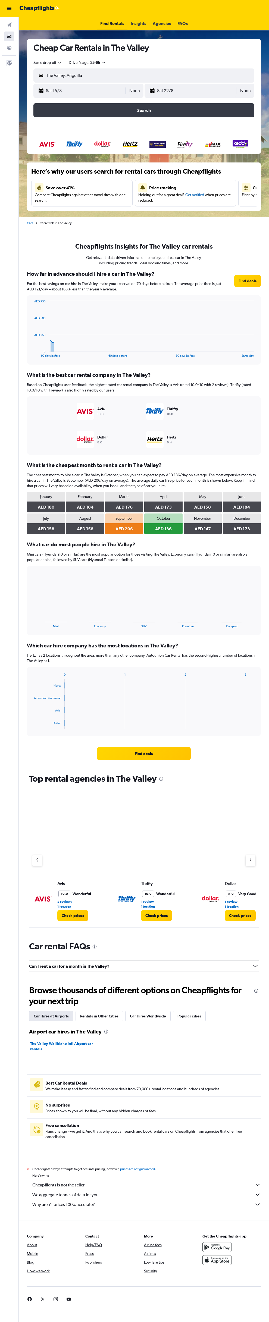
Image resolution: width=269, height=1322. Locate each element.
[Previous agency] (37, 860)
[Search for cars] (9, 36)
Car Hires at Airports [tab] (51, 1016)
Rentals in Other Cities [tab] (99, 1016)
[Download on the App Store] (217, 1260)
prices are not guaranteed (137, 1169)
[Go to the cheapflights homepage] (40, 8)
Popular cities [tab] (189, 1016)
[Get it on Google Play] (217, 1247)
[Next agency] (250, 860)
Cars (30, 223)
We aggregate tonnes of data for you (146, 1194)
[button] (9, 8)
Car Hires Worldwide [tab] (148, 1016)
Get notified (194, 195)
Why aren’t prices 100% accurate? (146, 1204)
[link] (247, 281)
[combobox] (47, 62)
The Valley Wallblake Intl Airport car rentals (61, 1046)
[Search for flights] (9, 25)
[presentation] (161, 778)
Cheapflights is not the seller (146, 1185)
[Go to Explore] (9, 47)
